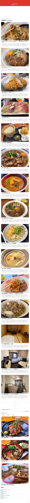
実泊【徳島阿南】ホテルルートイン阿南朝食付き (9, 365)
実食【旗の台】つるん (4, 489)
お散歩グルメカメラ (15, 4)
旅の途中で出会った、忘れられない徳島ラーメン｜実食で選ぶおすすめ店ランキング (14, 41)
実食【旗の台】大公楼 (4, 487)
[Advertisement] (15, 11)
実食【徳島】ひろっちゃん (5, 66)
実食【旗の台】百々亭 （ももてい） (6, 485)
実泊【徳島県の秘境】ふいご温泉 (6, 340)
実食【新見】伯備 (4, 457)
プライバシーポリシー (18, 499)
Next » (15, 398)
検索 (26, 407)
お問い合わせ (10, 499)
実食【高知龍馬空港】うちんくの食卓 (8, 434)
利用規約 (14, 499)
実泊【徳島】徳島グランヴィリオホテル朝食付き (9, 390)
